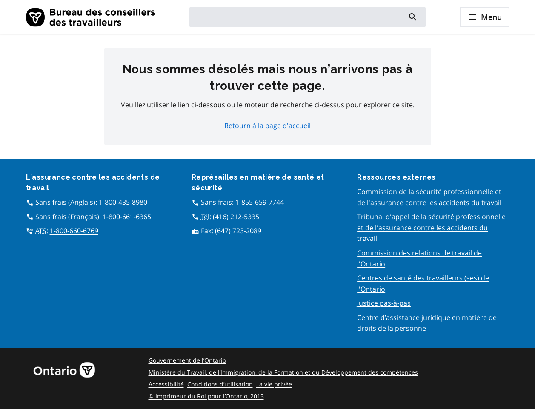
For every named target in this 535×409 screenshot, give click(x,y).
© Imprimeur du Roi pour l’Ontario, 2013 (206, 396)
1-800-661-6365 (127, 216)
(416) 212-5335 (236, 216)
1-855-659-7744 (259, 202)
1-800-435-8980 (123, 202)
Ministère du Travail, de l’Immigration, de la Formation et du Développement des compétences (283, 372)
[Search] (412, 17)
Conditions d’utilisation (220, 384)
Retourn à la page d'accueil (267, 125)
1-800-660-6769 (74, 230)
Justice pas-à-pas (384, 303)
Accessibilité (166, 384)
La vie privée (274, 384)
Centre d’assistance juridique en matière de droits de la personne (427, 323)
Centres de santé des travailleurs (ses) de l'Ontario (423, 283)
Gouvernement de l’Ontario (187, 360)
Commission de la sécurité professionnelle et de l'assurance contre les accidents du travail (429, 197)
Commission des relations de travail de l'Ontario (419, 258)
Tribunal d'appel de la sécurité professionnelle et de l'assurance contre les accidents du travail (431, 227)
